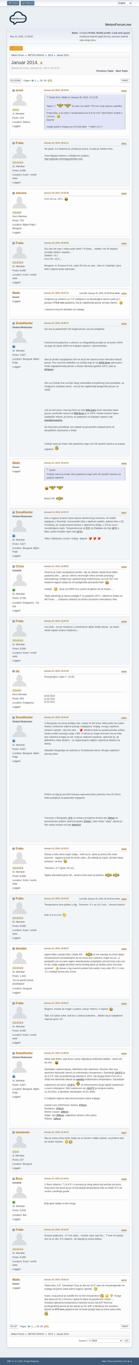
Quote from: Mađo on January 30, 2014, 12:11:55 (73, 97)
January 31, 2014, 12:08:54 (56, 566)
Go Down (15, 80)
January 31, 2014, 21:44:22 (56, 1178)
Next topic (122, 71)
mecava (21, 192)
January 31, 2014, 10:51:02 (56, 463)
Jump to (83, 1340)
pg (17, 671)
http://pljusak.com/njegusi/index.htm (63, 159)
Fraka (20, 143)
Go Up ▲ (128, 1361)
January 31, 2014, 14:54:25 (56, 717)
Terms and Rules (115, 1361)
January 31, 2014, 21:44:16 (56, 1132)
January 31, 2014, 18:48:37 (56, 948)
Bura (19, 1178)
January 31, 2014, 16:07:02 (56, 898)
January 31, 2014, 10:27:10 (56, 293)
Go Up (13, 1326)
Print (125, 80)
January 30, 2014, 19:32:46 (56, 193)
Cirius (20, 566)
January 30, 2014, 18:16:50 (56, 90)
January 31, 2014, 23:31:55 (56, 1229)
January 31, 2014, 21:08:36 (56, 1053)
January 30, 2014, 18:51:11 (56, 143)
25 (41, 80)
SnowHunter (24, 323)
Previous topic (105, 71)
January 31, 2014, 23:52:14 (56, 1279)
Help (104, 1361)
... (38, 80)
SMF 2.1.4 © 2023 (15, 1361)
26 (45, 80)
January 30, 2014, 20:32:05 (56, 243)
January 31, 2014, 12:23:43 (56, 621)
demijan (21, 948)
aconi (19, 90)
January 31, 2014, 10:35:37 (56, 323)
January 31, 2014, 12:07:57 (56, 512)
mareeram (23, 1132)
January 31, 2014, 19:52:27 (56, 1003)
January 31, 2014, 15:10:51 (56, 848)
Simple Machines (31, 1361)
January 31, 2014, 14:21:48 (56, 671)
